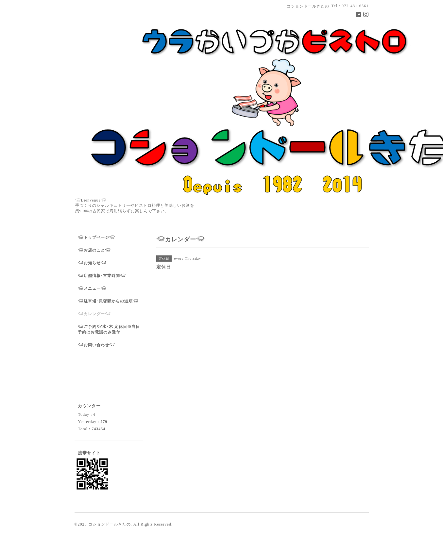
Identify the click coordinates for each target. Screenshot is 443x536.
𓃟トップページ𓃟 (96, 237)
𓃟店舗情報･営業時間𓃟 (102, 275)
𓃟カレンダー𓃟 (94, 314)
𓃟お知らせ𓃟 (92, 263)
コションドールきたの (109, 524)
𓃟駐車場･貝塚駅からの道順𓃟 (108, 301)
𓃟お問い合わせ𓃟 (96, 345)
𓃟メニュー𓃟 (92, 288)
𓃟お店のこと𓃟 (94, 250)
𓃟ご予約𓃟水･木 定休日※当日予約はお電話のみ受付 (109, 329)
